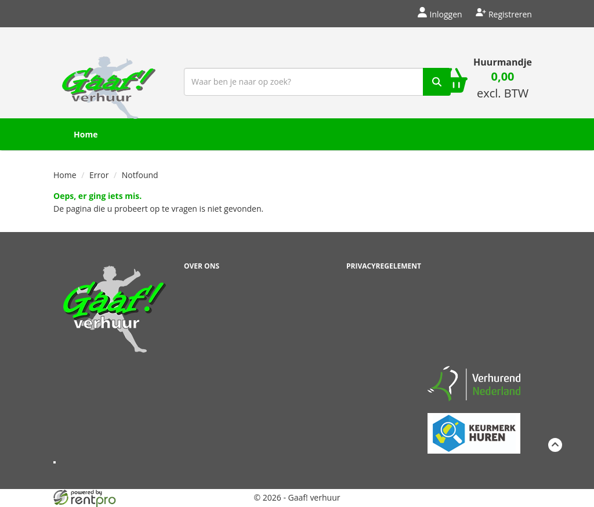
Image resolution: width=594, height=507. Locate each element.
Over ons (201, 266)
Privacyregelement (383, 266)
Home (85, 134)
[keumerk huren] (474, 426)
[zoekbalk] (317, 82)
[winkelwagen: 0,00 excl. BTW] (502, 86)
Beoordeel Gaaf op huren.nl (474, 308)
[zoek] (437, 82)
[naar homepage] (108, 80)
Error (98, 174)
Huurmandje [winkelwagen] (502, 62)
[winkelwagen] (454, 81)
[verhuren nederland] (474, 383)
